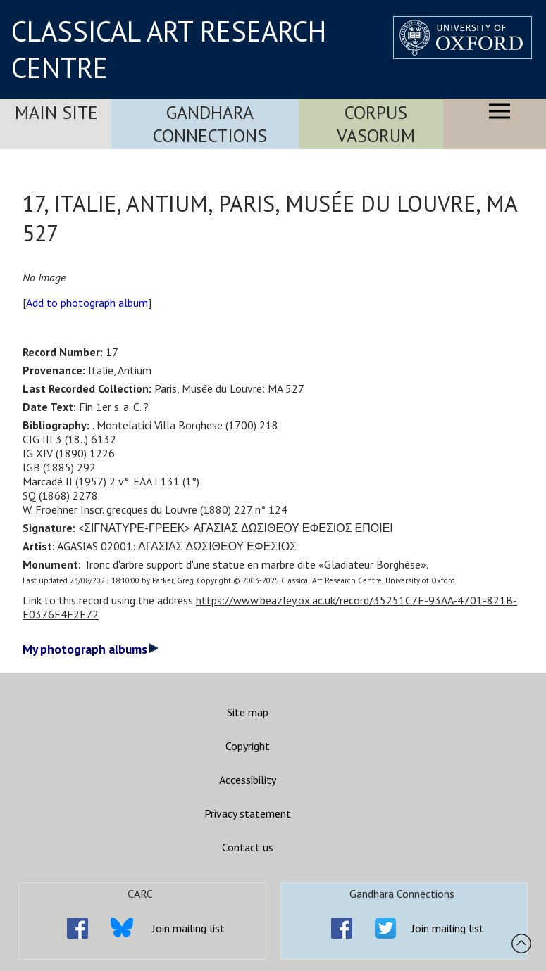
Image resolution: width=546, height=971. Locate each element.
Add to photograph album (87, 303)
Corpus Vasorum (376, 124)
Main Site (56, 112)
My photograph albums (91, 649)
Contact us (247, 847)
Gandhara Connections (210, 124)
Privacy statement (247, 813)
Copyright (247, 746)
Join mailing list (188, 928)
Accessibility (247, 780)
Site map (247, 712)
